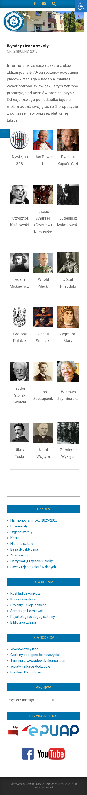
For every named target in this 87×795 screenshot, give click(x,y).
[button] (81, 6)
